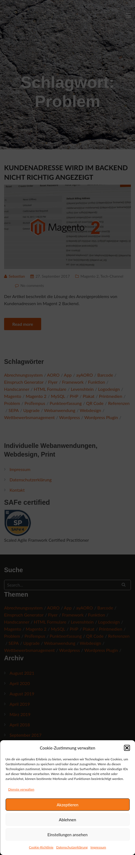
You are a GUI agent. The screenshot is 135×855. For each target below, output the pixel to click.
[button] (127, 748)
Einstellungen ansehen (67, 834)
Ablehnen (67, 819)
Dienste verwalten (21, 789)
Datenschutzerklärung (72, 847)
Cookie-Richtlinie (41, 847)
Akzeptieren (68, 804)
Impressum (98, 847)
